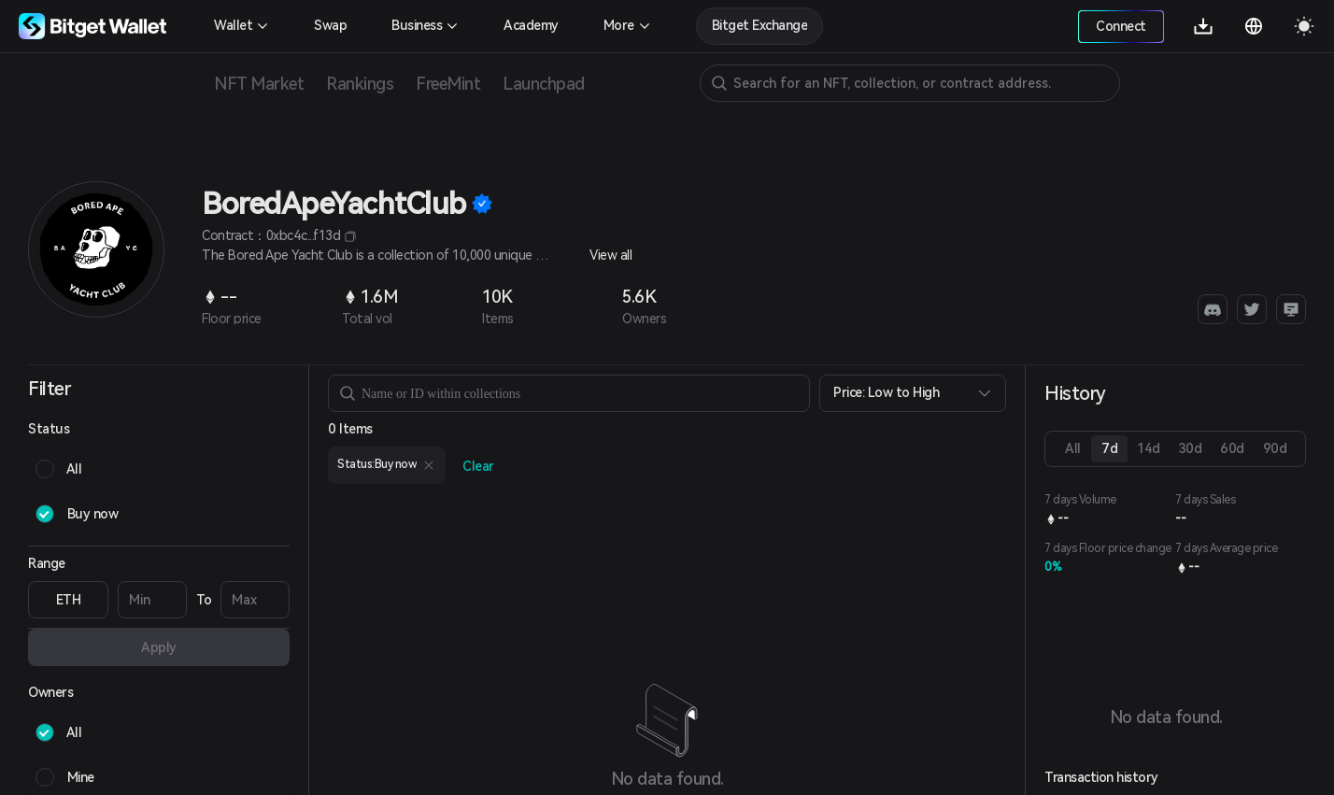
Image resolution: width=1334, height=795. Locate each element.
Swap (330, 25)
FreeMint (448, 83)
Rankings (359, 83)
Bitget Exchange (760, 25)
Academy (531, 25)
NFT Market (259, 83)
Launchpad (544, 83)
